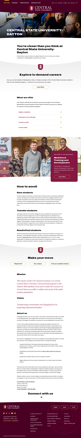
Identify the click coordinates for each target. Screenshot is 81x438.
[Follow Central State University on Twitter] (6, 413)
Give (64, 407)
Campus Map (67, 421)
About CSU (7, 2)
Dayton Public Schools (53, 327)
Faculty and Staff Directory (54, 418)
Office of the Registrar (35, 422)
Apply (56, 407)
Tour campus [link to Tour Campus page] (38, 263)
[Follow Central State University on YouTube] (12, 413)
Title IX (49, 425)
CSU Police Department (52, 416)
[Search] (77, 3)
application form (27, 237)
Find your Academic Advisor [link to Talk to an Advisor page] (60, 263)
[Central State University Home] (40, 8)
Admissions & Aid (35, 2)
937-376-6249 (7, 420)
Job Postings (67, 416)
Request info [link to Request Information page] (18, 263)
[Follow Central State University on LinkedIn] (15, 413)
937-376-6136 (22, 389)
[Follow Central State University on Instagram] (9, 413)
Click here (48, 203)
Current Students (51, 421)
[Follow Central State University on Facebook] (4, 413)
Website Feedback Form (69, 423)
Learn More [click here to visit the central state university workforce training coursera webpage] (40, 87)
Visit (73, 407)
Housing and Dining (51, 423)
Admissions (15, 420)
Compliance (33, 431)
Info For (73, 3)
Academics (15, 2)
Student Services (24, 2)
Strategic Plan (33, 428)
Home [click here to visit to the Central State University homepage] (40, 26)
